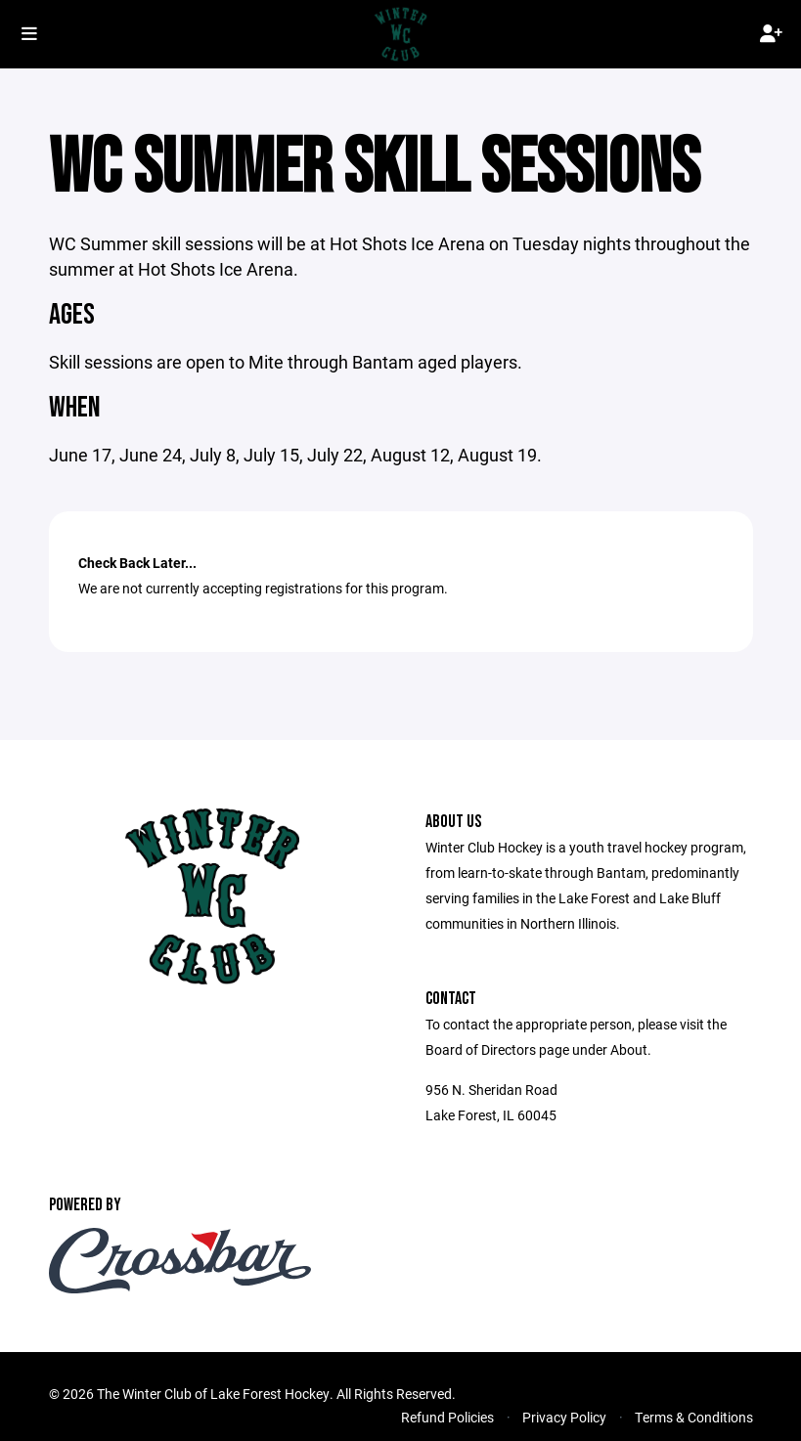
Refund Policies (447, 1417)
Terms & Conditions (694, 1417)
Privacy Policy (564, 1417)
